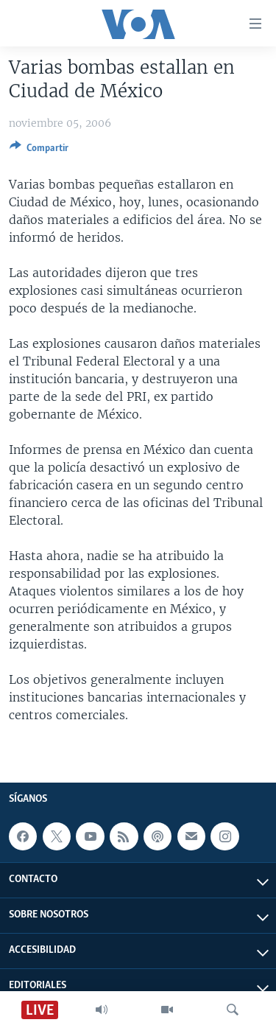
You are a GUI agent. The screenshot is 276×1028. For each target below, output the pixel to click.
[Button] (39, 150)
